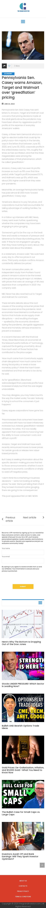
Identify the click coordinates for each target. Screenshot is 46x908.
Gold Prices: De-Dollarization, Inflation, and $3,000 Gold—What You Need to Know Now (23, 770)
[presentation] (20, 579)
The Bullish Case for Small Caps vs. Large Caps (21, 813)
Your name (23, 551)
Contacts (23, 886)
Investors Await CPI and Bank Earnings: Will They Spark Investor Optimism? (20, 856)
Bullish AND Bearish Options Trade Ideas (20, 727)
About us (23, 881)
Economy (8, 74)
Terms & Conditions (23, 897)
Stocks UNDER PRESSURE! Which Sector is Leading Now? (23, 685)
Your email (23, 559)
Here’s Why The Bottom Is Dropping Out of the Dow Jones (21, 643)
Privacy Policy (23, 891)
